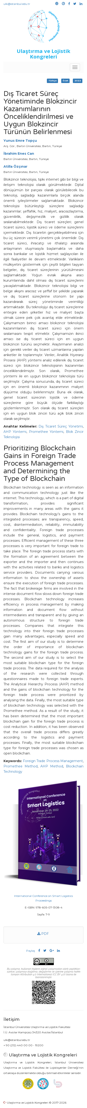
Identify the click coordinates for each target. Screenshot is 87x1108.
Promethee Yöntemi (46, 432)
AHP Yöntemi (14, 432)
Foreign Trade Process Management (53, 761)
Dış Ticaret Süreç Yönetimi (61, 426)
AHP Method (51, 766)
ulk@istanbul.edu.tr (16, 4)
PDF (43, 934)
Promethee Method (20, 766)
